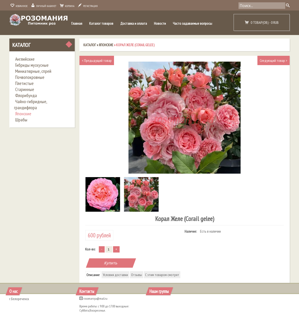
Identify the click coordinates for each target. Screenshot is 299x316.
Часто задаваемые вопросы (192, 23)
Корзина (67, 6)
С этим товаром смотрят (162, 274)
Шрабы (21, 120)
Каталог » (91, 44)
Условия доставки (115, 274)
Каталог (21, 45)
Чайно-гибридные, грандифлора (30, 104)
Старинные (24, 89)
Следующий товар (273, 60)
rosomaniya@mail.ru (93, 298)
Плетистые (24, 83)
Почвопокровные (29, 77)
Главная (76, 23)
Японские (23, 114)
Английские (25, 59)
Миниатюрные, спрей (33, 71)
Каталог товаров (101, 23)
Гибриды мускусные (32, 65)
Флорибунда (26, 95)
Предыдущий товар (97, 60)
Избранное (19, 6)
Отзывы (136, 274)
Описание (93, 274)
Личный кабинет (43, 6)
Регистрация (88, 6)
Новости (160, 23)
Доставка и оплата (133, 23)
